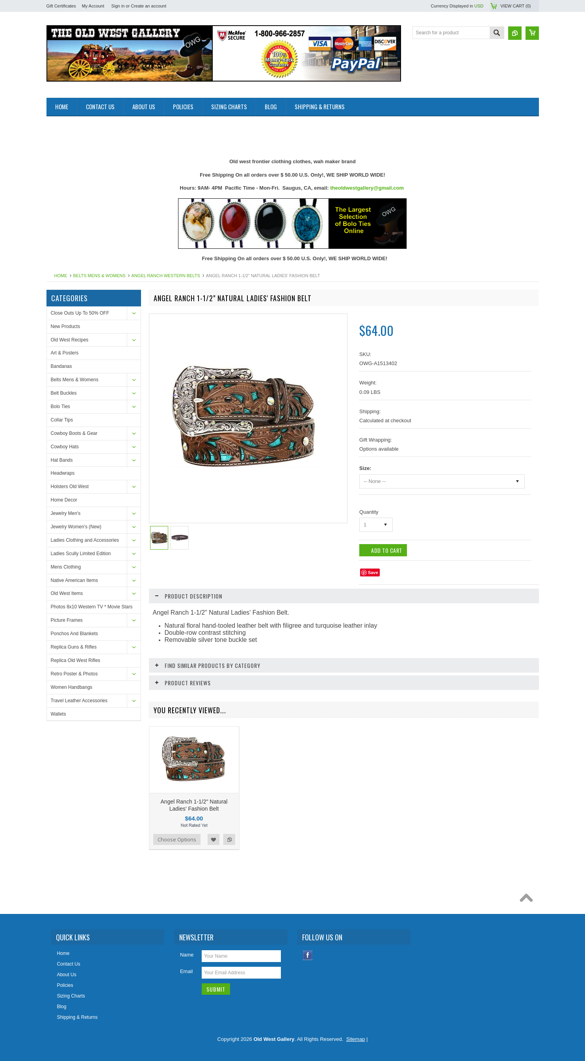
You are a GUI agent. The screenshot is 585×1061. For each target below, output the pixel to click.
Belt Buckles (64, 393)
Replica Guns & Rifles (74, 647)
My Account (93, 6)
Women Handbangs (72, 687)
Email (186, 968)
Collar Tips (62, 420)
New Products (65, 326)
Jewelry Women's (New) (76, 527)
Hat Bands (62, 460)
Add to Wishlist (213, 835)
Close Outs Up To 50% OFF (80, 313)
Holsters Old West (70, 486)
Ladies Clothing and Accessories (85, 540)
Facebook (308, 952)
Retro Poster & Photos (74, 674)
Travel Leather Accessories (79, 700)
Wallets (58, 714)
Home (60, 275)
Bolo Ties (60, 406)
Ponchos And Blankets (74, 633)
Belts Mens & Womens (99, 275)
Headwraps (63, 473)
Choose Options (177, 835)
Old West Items (67, 593)
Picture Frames (67, 620)
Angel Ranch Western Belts (166, 275)
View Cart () (515, 6)
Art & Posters (65, 353)
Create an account (148, 6)
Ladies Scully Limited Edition (81, 553)
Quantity (368, 512)
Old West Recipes (70, 340)
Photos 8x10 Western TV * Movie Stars (92, 607)
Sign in (118, 6)
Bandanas (61, 366)
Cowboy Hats (65, 446)
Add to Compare (229, 835)
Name (187, 951)
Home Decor (64, 500)
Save (373, 572)
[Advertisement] (189, 134)
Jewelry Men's (66, 513)
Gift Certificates (61, 6)
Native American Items (74, 580)
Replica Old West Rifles (75, 660)
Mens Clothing (66, 567)
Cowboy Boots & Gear (74, 433)
